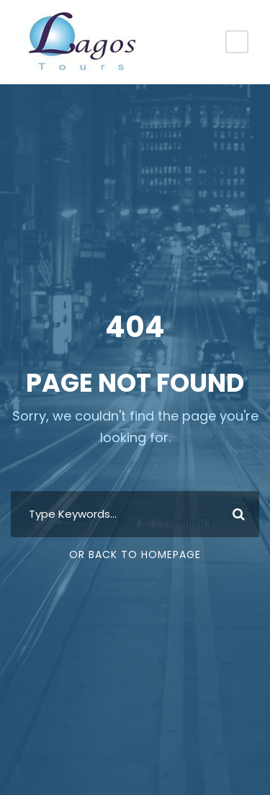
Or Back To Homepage (135, 554)
